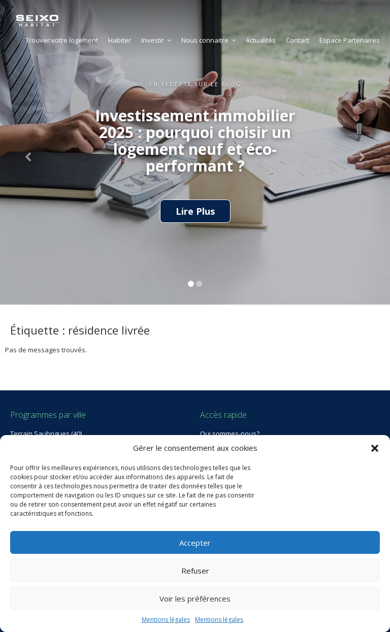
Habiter (119, 40)
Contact (297, 40)
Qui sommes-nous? (229, 433)
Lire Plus (195, 211)
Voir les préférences (195, 598)
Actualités (261, 40)
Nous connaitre (208, 40)
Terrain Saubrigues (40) (46, 433)
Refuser (195, 571)
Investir (156, 40)
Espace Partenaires (349, 40)
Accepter (195, 543)
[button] (375, 448)
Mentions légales (166, 619)
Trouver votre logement (61, 40)
